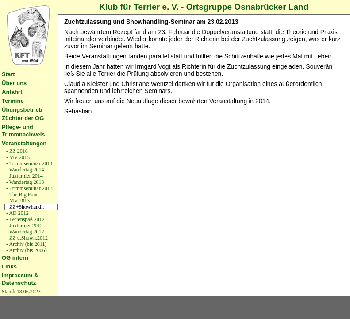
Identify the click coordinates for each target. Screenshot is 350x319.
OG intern (15, 257)
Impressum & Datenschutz (20, 279)
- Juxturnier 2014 (24, 176)
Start (8, 74)
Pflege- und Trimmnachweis (23, 131)
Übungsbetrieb (22, 109)
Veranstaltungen (24, 143)
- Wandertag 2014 (24, 170)
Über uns (14, 83)
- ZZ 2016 (16, 151)
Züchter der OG (23, 118)
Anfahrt (12, 92)
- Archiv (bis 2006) (26, 250)
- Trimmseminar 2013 (29, 188)
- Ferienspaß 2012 (25, 219)
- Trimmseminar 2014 (29, 163)
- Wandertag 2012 (24, 232)
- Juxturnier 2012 (24, 225)
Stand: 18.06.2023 (21, 291)
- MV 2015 (17, 157)
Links (9, 266)
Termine (13, 100)
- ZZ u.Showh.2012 (26, 238)
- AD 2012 (17, 213)
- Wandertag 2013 (24, 182)
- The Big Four (21, 194)
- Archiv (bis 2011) (25, 244)
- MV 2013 (17, 201)
